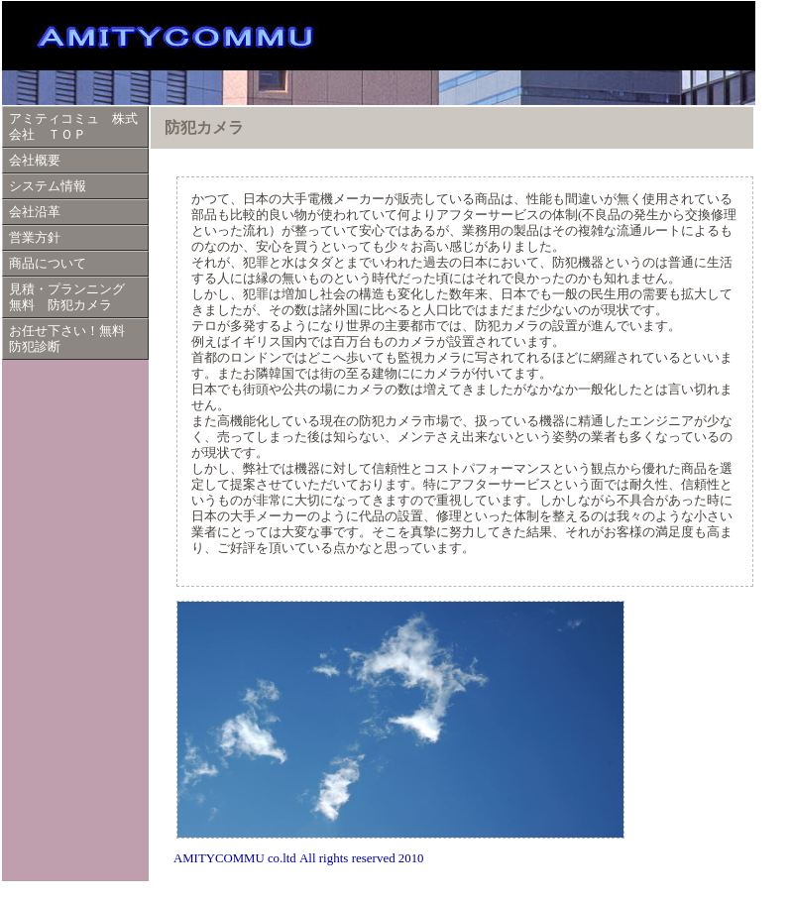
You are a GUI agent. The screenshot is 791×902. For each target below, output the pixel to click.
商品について (47, 264)
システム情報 (47, 186)
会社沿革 (34, 212)
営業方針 (34, 238)
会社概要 (34, 161)
